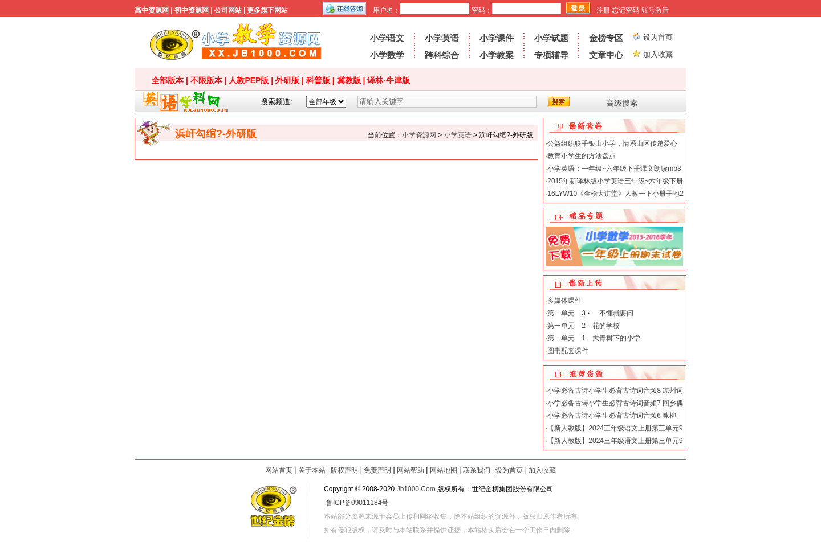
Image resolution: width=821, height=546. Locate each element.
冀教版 (349, 80)
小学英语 (442, 38)
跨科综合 (442, 55)
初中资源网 (191, 10)
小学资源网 (235, 42)
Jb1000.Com (416, 489)
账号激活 (655, 10)
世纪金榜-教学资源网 (272, 508)
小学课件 (496, 38)
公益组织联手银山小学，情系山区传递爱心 (612, 143)
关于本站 (312, 470)
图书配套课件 (567, 351)
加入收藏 (658, 54)
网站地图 (443, 470)
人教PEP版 (249, 80)
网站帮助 (410, 470)
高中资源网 (152, 10)
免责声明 (377, 470)
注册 (603, 10)
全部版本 (168, 80)
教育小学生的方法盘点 (581, 156)
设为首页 (658, 37)
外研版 (287, 80)
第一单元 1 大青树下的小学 (593, 338)
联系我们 (476, 470)
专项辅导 (551, 55)
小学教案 (496, 55)
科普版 (318, 80)
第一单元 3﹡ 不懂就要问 (590, 313)
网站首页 (278, 470)
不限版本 (206, 80)
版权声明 (344, 470)
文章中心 (606, 55)
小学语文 (387, 38)
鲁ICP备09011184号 (357, 503)
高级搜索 (622, 103)
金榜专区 (606, 38)
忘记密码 (625, 10)
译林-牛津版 (388, 80)
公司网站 (228, 10)
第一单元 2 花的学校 (583, 326)
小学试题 (551, 38)
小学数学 (387, 55)
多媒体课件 (564, 301)
